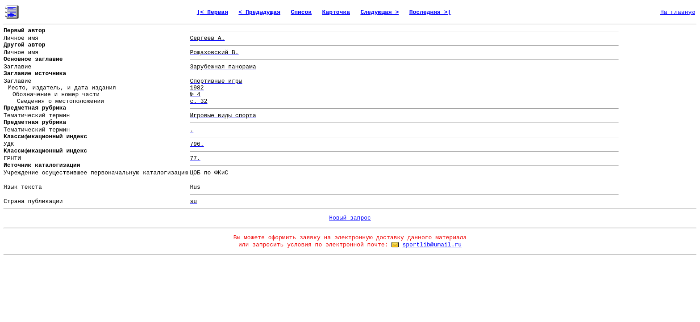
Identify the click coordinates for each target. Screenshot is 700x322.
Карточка (336, 12)
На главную (677, 12)
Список (301, 12)
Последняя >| (430, 12)
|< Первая (212, 12)
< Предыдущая (259, 12)
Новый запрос (350, 218)
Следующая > (379, 12)
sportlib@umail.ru (432, 245)
